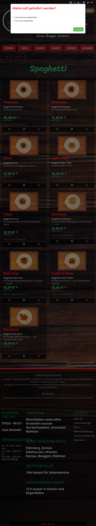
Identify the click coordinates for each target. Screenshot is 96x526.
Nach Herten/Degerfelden (22, 21)
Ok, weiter (78, 29)
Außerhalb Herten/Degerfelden (24, 17)
